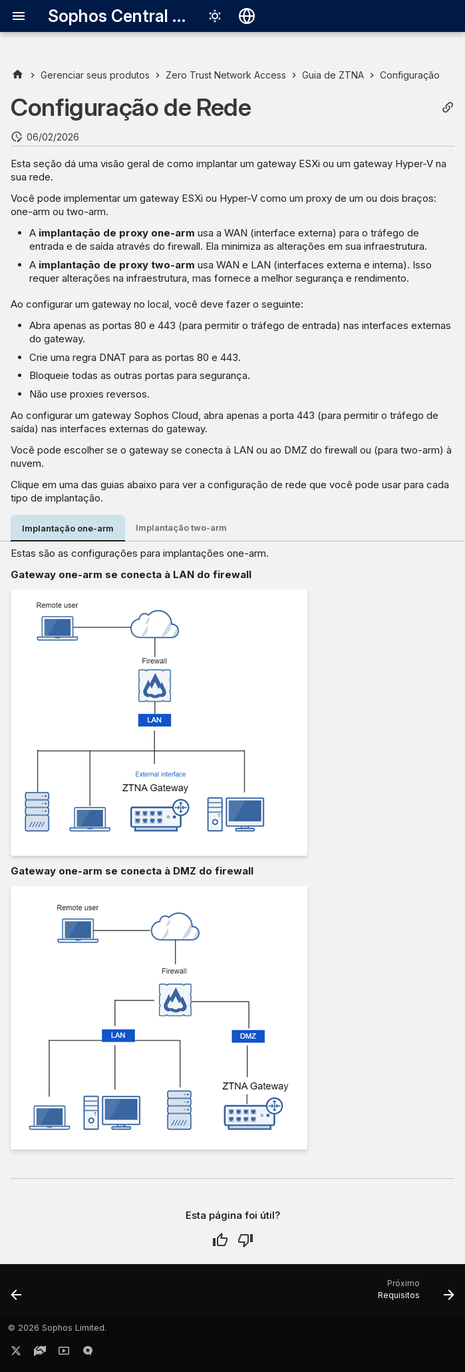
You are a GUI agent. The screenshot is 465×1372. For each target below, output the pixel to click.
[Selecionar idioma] (246, 16)
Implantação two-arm (181, 528)
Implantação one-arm (68, 528)
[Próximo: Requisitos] (413, 1294)
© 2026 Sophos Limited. (57, 1328)
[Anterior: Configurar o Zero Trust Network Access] (17, 1294)
